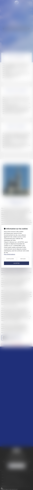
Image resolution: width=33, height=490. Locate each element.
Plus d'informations (9, 254)
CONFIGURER (10, 259)
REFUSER (23, 259)
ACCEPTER (16, 263)
